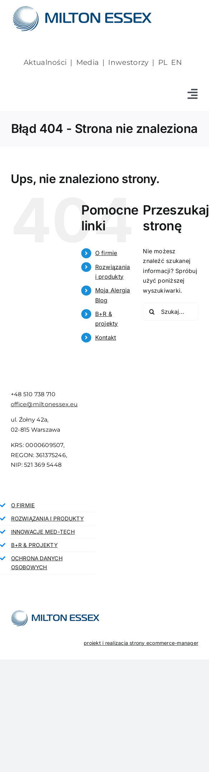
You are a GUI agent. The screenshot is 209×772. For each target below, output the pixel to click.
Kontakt (105, 337)
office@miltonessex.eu (44, 404)
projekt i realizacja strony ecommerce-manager (141, 643)
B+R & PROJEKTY (34, 545)
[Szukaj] (152, 312)
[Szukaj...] (170, 312)
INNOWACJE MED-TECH (43, 531)
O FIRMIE (23, 505)
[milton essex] (82, 6)
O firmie (106, 252)
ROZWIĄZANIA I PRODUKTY (47, 518)
